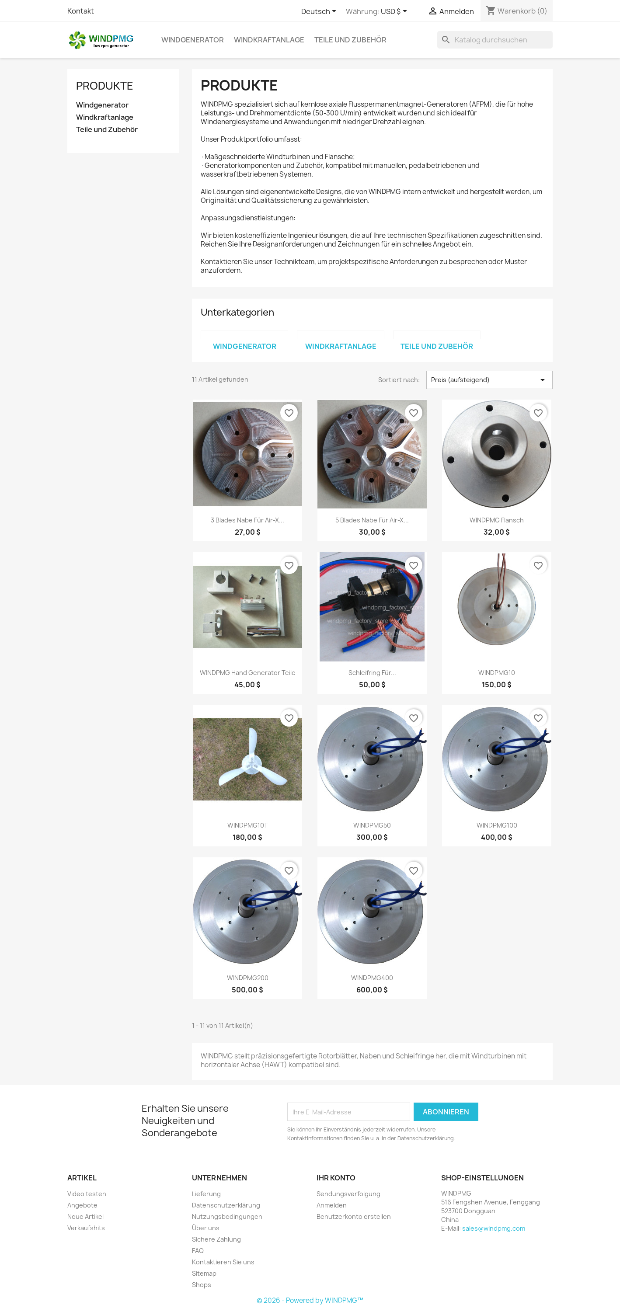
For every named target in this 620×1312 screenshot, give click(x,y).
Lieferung (206, 1194)
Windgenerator (192, 40)
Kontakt (80, 11)
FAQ (198, 1250)
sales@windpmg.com (493, 1228)
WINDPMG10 (496, 672)
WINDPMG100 (497, 825)
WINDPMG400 (372, 978)
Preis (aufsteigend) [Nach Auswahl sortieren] (489, 380)
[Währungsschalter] (395, 12)
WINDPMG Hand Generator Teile (248, 672)
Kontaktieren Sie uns (223, 1262)
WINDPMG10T (247, 825)
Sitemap (204, 1273)
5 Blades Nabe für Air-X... (372, 520)
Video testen (86, 1194)
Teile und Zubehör (350, 40)
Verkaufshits (86, 1228)
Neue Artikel (85, 1216)
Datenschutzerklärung (226, 1205)
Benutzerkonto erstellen (354, 1216)
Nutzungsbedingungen (227, 1216)
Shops (201, 1285)
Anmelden (332, 1205)
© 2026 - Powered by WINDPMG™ (310, 1300)
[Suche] (495, 40)
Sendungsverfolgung (348, 1194)
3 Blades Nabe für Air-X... (247, 520)
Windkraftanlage (269, 40)
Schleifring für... (372, 672)
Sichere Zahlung (216, 1239)
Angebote (82, 1205)
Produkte (104, 85)
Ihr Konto (336, 1178)
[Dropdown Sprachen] (320, 12)
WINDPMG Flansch (497, 520)
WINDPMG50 (372, 825)
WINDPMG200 (247, 978)
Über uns (205, 1228)
